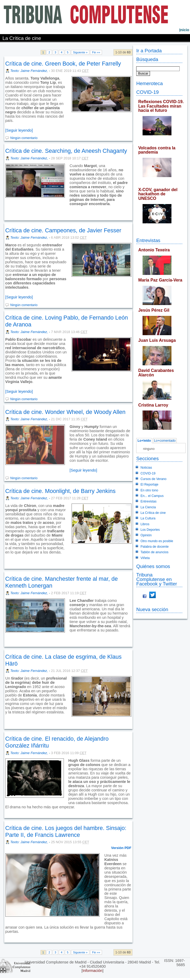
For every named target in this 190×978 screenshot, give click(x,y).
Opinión (146, 535)
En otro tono (149, 490)
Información (92, 970)
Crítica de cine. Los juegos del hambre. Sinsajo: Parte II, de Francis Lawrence (65, 831)
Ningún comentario (24, 138)
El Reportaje (149, 484)
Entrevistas (148, 240)
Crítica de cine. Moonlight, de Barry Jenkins (60, 491)
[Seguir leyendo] (19, 130)
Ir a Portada (149, 50)
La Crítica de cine (153, 513)
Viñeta (144, 558)
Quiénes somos (153, 566)
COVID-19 (147, 92)
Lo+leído (144, 440)
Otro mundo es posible (156, 541)
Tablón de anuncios (154, 552)
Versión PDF (121, 848)
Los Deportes (150, 530)
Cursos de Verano (153, 479)
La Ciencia (148, 507)
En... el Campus (152, 496)
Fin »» (96, 52)
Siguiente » (80, 52)
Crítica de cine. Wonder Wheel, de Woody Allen (65, 412)
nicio (184, 30)
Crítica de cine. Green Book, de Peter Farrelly (63, 63)
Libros (144, 524)
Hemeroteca (149, 83)
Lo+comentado (164, 440)
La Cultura (147, 518)
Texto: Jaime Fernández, (29, 71)
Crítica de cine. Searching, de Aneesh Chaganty (66, 150)
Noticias (146, 467)
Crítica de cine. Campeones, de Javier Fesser (63, 230)
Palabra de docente (154, 546)
